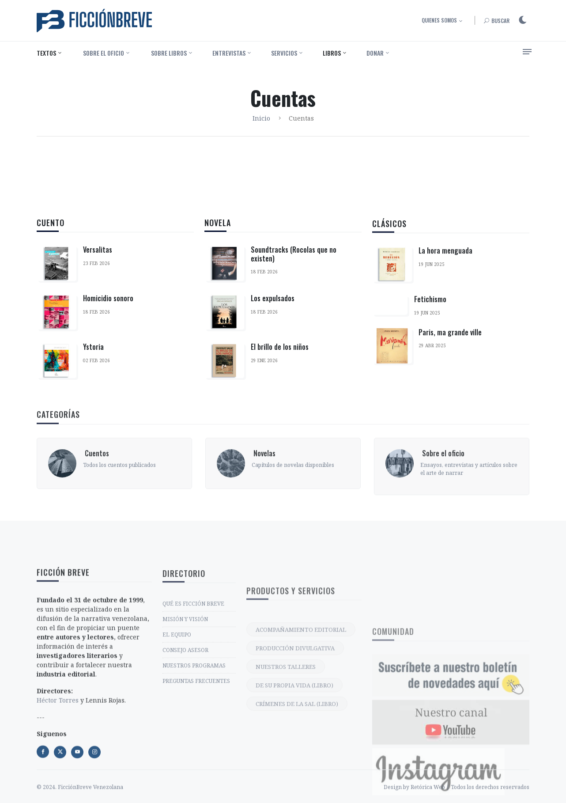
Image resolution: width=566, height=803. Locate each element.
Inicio (261, 118)
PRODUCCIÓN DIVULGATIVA (295, 730)
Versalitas (97, 250)
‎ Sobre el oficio (103, 52)
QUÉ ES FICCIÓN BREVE (193, 673)
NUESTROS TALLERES (286, 748)
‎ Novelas (263, 490)
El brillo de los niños (280, 352)
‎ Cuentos (96, 490)
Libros (332, 52)
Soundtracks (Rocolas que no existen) (293, 259)
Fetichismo (430, 318)
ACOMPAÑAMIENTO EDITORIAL (301, 711)
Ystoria (93, 347)
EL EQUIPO (176, 704)
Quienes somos (439, 20)
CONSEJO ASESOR (185, 719)
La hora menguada (445, 270)
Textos (46, 52)
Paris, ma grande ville (450, 351)
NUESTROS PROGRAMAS (194, 735)
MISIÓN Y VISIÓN (185, 689)
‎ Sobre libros (168, 52)
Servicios (284, 52)
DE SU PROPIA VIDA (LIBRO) (294, 767)
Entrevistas (228, 52)
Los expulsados (272, 304)
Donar (375, 52)
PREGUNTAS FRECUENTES (196, 750)
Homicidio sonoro (108, 298)
